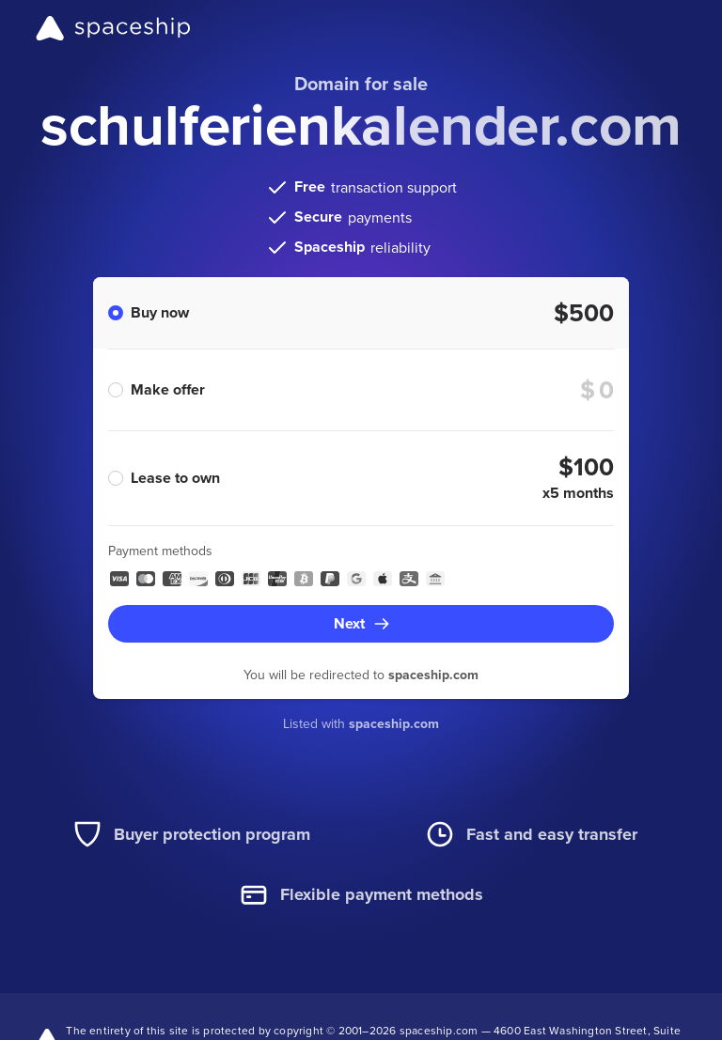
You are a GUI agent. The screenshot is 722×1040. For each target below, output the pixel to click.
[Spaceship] (113, 28)
